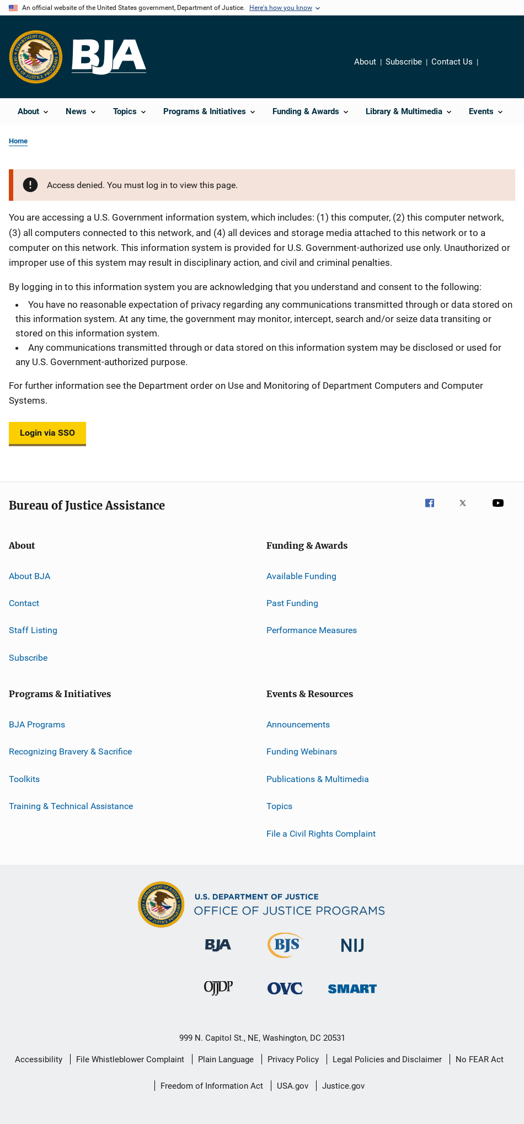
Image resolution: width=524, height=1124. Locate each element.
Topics (279, 806)
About (365, 62)
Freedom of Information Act (212, 1086)
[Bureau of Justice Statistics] (285, 960)
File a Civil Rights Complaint (321, 833)
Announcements (298, 724)
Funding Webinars (301, 751)
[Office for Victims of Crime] (285, 996)
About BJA (29, 575)
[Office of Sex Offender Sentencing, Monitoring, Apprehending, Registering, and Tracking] (352, 995)
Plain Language (226, 1059)
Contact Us (452, 62)
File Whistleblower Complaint (130, 1059)
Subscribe (404, 62)
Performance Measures (311, 630)
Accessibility (38, 1059)
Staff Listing (33, 630)
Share (495, 69)
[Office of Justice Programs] (36, 57)
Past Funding (292, 603)
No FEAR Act (480, 1059)
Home (18, 141)
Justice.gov (343, 1086)
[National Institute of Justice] (352, 953)
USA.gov (292, 1086)
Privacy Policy (293, 1059)
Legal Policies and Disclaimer (387, 1059)
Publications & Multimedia (317, 779)
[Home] (109, 57)
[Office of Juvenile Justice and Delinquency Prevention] (218, 997)
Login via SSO (47, 432)
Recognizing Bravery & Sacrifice (70, 751)
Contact (24, 603)
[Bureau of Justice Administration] (218, 953)
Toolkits (24, 779)
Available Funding (301, 575)
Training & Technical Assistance (71, 806)
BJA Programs (37, 724)
